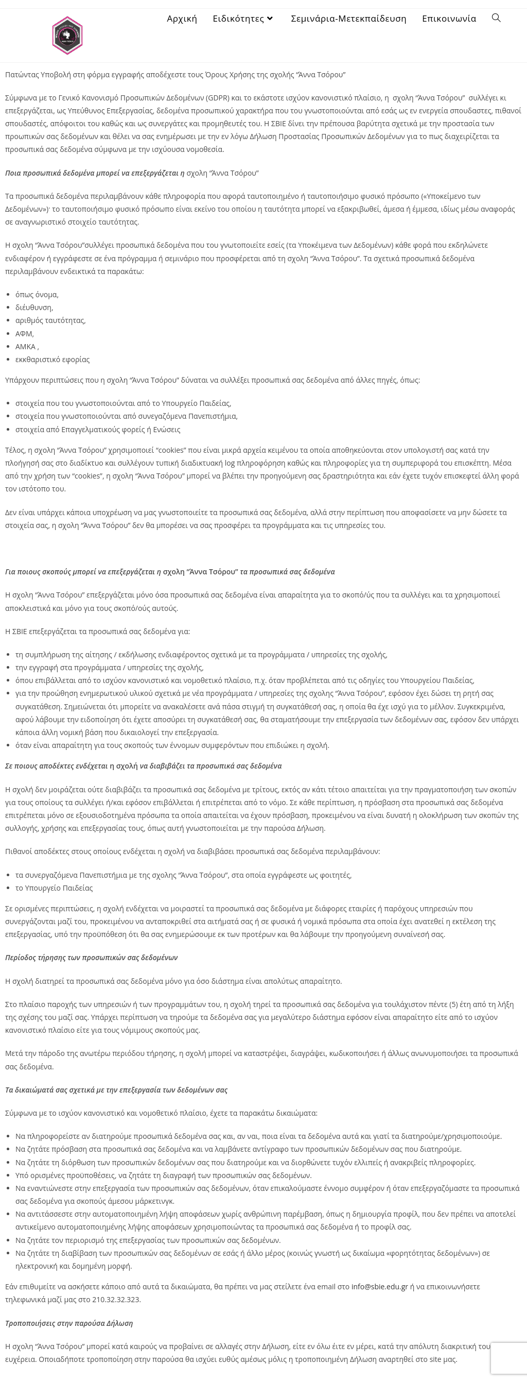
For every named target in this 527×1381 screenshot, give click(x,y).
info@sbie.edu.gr (380, 1286)
